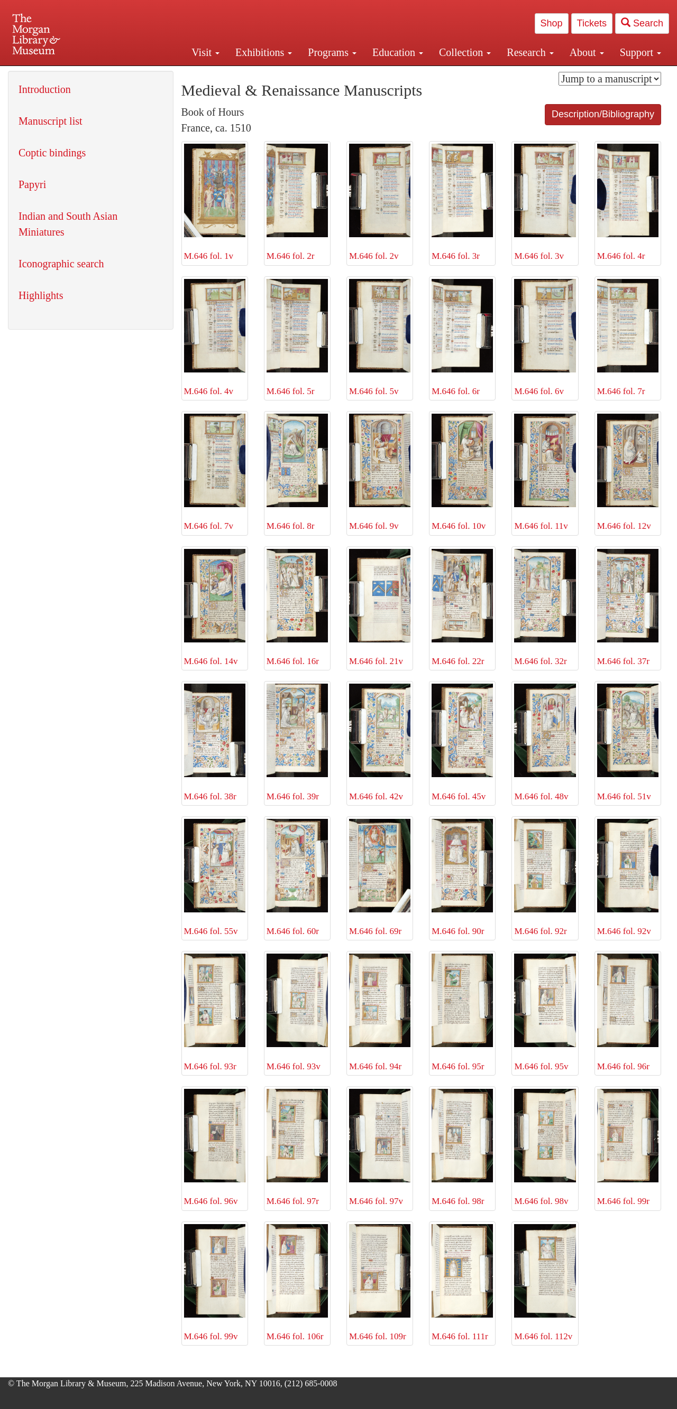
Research (530, 52)
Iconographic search (61, 263)
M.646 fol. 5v (379, 337)
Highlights (41, 295)
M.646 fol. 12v (627, 472)
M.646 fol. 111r (462, 1282)
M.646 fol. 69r (379, 877)
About (587, 52)
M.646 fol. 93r (214, 1012)
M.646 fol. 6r (462, 337)
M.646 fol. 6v (544, 337)
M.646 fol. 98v (544, 1147)
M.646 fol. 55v (214, 877)
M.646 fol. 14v (214, 607)
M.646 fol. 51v (627, 742)
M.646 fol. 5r (297, 337)
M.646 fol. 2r (297, 202)
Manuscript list (51, 121)
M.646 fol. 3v (544, 202)
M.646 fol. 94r (379, 1012)
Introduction (45, 89)
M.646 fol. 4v (214, 337)
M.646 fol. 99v (214, 1282)
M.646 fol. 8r (297, 472)
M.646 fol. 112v (544, 1282)
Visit (205, 52)
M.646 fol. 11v (544, 472)
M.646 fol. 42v (379, 742)
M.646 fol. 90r (462, 877)
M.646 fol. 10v (462, 472)
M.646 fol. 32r (544, 607)
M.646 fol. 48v (544, 742)
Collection (465, 52)
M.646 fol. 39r (297, 742)
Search (642, 23)
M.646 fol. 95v (544, 1012)
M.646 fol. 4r (627, 202)
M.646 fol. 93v (297, 1012)
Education (397, 52)
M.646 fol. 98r (462, 1147)
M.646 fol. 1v (214, 202)
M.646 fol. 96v (214, 1147)
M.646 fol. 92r (544, 877)
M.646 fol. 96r (627, 1012)
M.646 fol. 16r (297, 607)
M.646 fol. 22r (462, 607)
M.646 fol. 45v (462, 742)
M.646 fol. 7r (627, 337)
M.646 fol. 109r (379, 1282)
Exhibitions (263, 52)
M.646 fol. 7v (214, 472)
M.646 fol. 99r (627, 1147)
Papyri (32, 184)
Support (640, 52)
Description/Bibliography (603, 114)
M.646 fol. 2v (379, 202)
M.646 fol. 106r (297, 1282)
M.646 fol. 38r (214, 742)
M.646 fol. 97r (297, 1147)
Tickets (592, 23)
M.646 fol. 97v (379, 1147)
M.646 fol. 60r (297, 877)
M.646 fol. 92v (627, 877)
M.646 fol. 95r (462, 1012)
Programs (332, 52)
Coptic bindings (52, 152)
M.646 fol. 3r (462, 202)
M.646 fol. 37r (627, 607)
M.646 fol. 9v (379, 472)
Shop (552, 23)
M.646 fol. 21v (379, 607)
